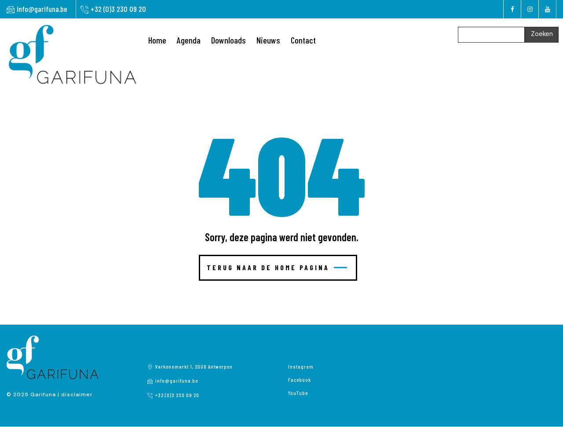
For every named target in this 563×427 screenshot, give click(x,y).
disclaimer (77, 394)
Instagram (301, 366)
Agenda (189, 40)
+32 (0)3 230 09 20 (118, 9)
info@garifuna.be (42, 9)
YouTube (298, 393)
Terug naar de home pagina (277, 267)
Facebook (299, 379)
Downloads (228, 40)
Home (157, 40)
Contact (303, 40)
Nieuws (268, 40)
